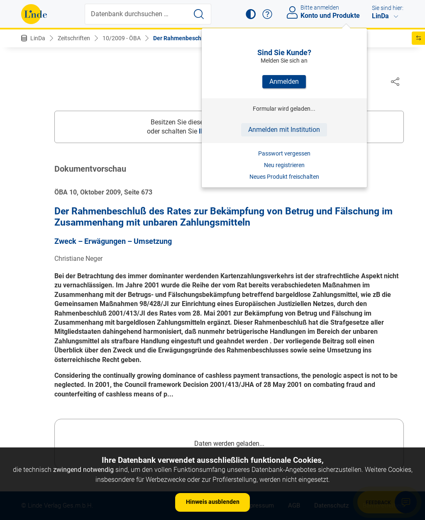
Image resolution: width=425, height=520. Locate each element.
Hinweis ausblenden (212, 501)
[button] (250, 14)
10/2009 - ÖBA (122, 38)
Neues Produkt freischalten (284, 176)
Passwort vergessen (284, 153)
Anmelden (284, 81)
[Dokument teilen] (395, 81)
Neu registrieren (284, 165)
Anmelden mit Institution (284, 130)
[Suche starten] (199, 14)
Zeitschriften (74, 38)
